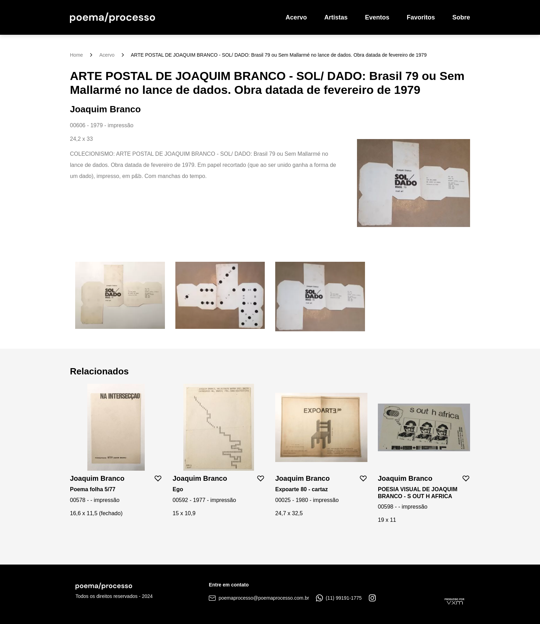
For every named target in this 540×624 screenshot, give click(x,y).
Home (76, 55)
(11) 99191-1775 (339, 598)
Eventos (377, 17)
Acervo (296, 17)
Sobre (461, 17)
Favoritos (421, 17)
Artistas (336, 17)
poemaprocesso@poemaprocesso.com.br (259, 598)
